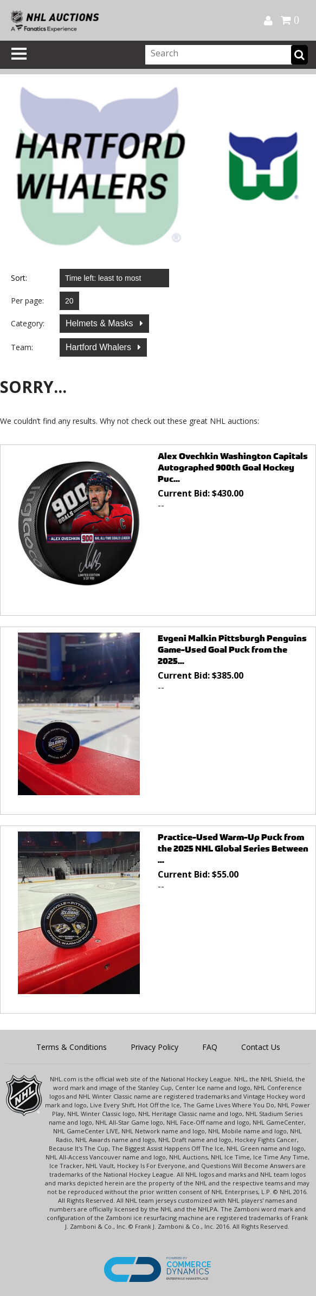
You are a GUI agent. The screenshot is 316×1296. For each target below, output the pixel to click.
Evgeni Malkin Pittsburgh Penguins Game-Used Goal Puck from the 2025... (232, 650)
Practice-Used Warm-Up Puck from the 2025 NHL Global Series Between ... (233, 848)
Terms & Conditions (71, 1047)
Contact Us (260, 1047)
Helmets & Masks (101, 323)
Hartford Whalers (99, 347)
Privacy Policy (154, 1047)
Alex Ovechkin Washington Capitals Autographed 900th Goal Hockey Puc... (233, 467)
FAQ (209, 1047)
